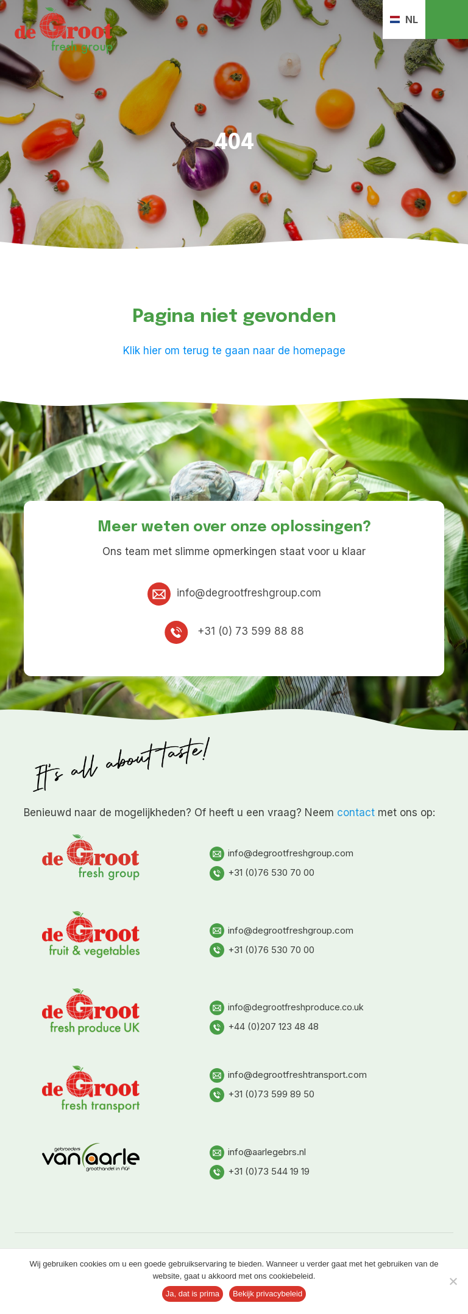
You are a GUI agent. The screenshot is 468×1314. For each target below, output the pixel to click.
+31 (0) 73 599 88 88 (234, 631)
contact (356, 812)
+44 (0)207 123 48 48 (264, 1026)
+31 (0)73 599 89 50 (262, 1094)
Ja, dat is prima (192, 1293)
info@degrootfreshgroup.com (234, 593)
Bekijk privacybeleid (267, 1293)
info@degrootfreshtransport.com (288, 1074)
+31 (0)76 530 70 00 (262, 872)
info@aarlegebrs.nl (258, 1152)
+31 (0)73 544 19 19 (260, 1171)
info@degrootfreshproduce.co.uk (287, 1007)
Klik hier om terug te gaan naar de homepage (234, 350)
